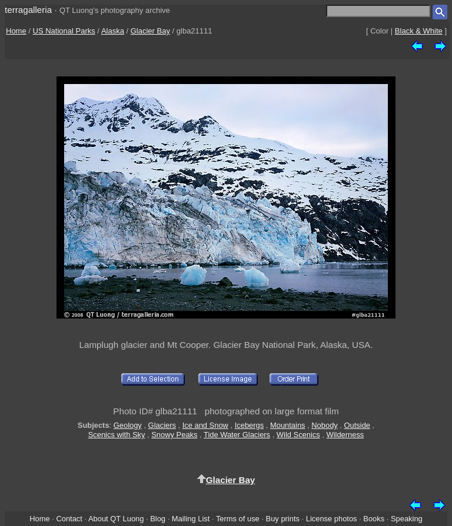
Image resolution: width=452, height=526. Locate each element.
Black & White (419, 30)
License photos (331, 518)
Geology (128, 425)
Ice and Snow (205, 425)
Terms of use (238, 518)
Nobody (324, 425)
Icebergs (249, 425)
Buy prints (283, 518)
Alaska (112, 30)
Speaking (407, 518)
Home (16, 30)
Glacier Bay (150, 30)
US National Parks (64, 30)
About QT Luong (116, 518)
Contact (69, 518)
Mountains (287, 425)
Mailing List (191, 518)
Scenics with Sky (116, 434)
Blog (157, 518)
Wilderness (345, 434)
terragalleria (28, 10)
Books (373, 518)
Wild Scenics (298, 434)
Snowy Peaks (174, 434)
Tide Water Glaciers (237, 434)
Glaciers (162, 425)
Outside (357, 425)
